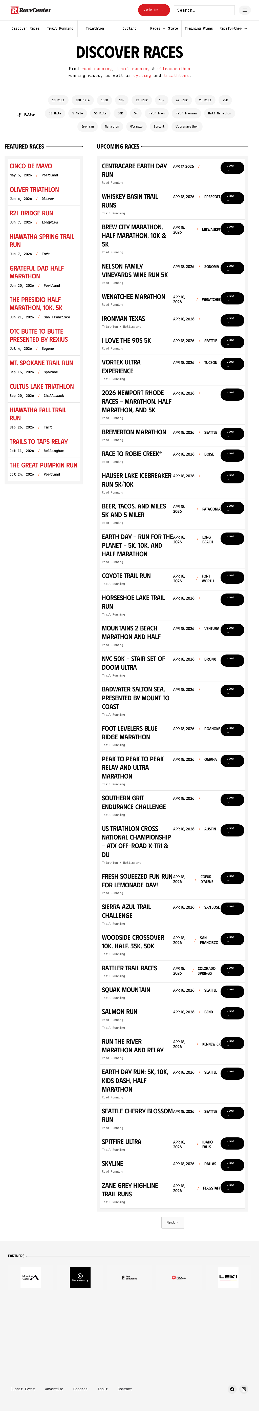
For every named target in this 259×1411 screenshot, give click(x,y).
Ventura (211, 628)
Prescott (212, 196)
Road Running (112, 183)
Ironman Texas (123, 318)
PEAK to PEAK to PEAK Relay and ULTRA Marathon (133, 767)
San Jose (212, 907)
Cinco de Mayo (31, 166)
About (103, 1389)
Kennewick (211, 1043)
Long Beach (207, 539)
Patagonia (211, 508)
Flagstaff (212, 1187)
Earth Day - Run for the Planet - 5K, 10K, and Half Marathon (137, 545)
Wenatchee (211, 299)
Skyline (112, 1163)
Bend (208, 1011)
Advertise (54, 1389)
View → (230, 167)
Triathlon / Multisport (121, 327)
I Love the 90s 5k (126, 340)
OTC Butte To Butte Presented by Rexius (39, 335)
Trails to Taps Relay (39, 441)
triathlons (176, 75)
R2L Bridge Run (31, 213)
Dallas (210, 1163)
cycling (142, 75)
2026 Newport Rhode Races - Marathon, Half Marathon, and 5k (136, 401)
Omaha (210, 759)
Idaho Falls (207, 1144)
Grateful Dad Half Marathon (37, 272)
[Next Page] (172, 1223)
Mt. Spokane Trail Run (41, 362)
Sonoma (211, 266)
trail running (133, 68)
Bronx (210, 659)
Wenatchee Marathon (133, 296)
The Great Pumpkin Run (43, 465)
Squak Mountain (126, 989)
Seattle (210, 340)
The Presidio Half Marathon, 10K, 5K (36, 303)
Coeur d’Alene (207, 879)
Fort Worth (208, 578)
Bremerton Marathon (134, 431)
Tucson (210, 362)
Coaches (80, 1389)
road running (96, 68)
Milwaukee (211, 229)
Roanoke (212, 728)
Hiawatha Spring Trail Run (42, 240)
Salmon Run (119, 1011)
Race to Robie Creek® (132, 453)
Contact (125, 1389)
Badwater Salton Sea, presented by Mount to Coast (135, 697)
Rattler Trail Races (129, 968)
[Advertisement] (129, 1334)
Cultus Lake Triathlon (42, 386)
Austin (210, 828)
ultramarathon (173, 68)
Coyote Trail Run (126, 575)
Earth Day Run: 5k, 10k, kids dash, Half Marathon (135, 1080)
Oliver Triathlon (34, 189)
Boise (209, 454)
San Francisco (209, 940)
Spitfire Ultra (121, 1141)
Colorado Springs (206, 970)
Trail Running (113, 213)
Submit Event (23, 1389)
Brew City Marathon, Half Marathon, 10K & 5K (134, 235)
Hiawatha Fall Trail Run (38, 414)
